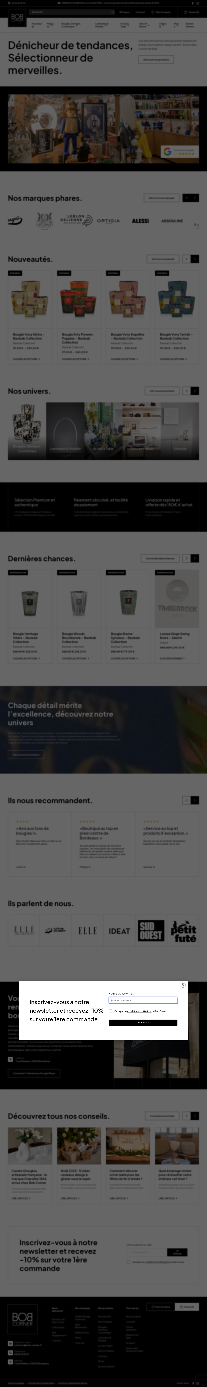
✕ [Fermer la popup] (183, 985)
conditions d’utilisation (139, 1011)
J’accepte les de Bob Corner (140, 1011)
